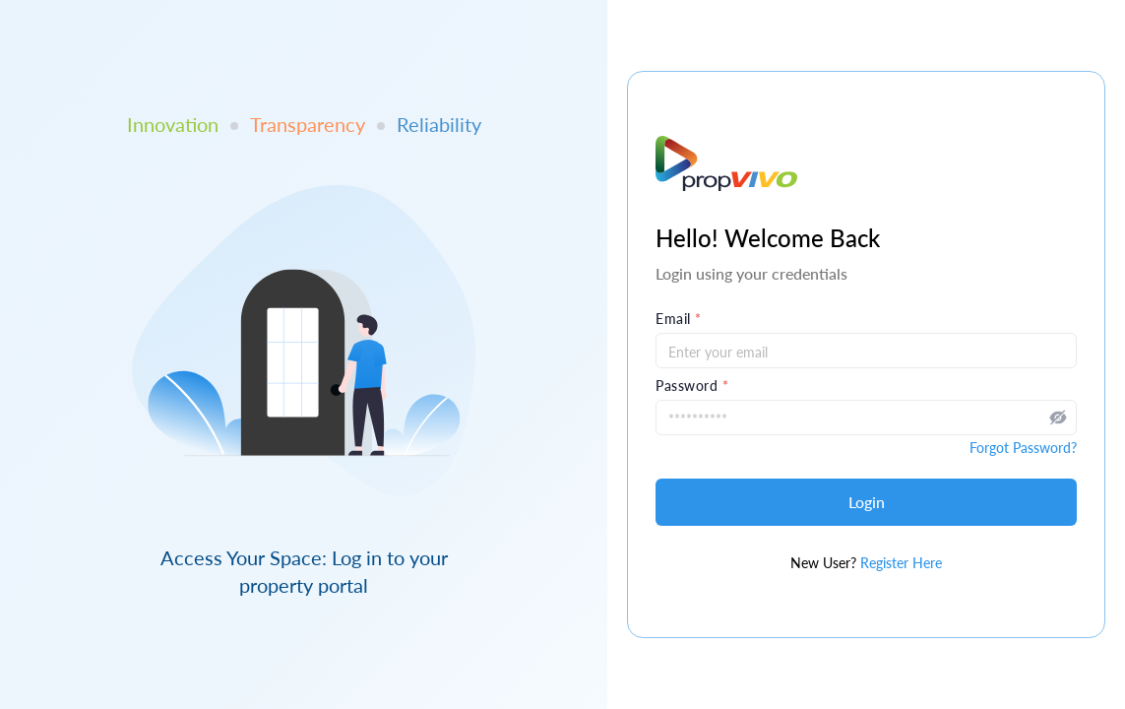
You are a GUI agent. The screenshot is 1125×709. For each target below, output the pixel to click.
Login (866, 501)
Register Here (901, 562)
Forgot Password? (1023, 447)
